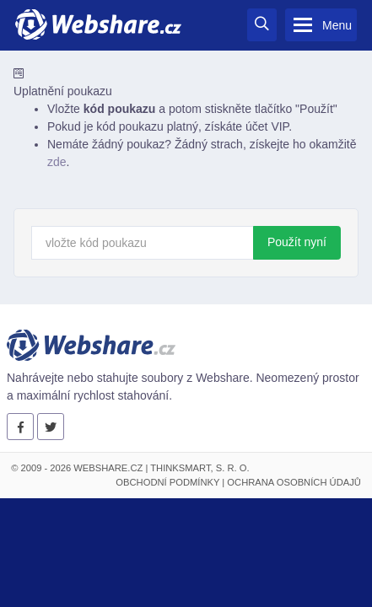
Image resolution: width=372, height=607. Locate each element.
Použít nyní (296, 242)
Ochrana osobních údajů (294, 482)
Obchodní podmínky (167, 482)
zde (57, 162)
